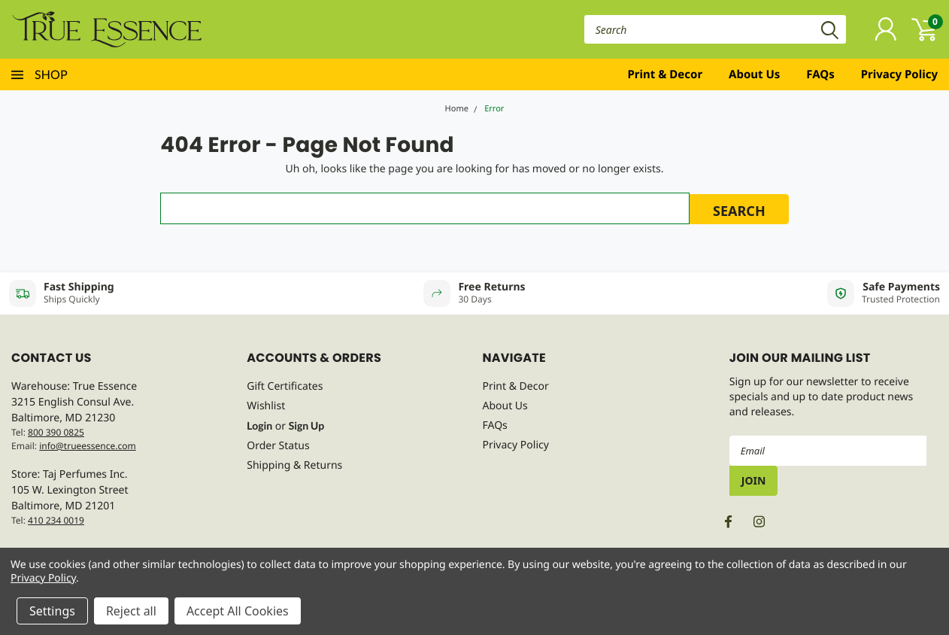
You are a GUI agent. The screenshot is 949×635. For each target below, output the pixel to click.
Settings (52, 611)
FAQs (820, 74)
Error (494, 108)
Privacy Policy (899, 74)
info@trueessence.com (87, 445)
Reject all (131, 611)
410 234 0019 (56, 520)
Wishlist (266, 406)
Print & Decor (665, 74)
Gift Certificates (285, 386)
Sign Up (306, 425)
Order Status (278, 446)
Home (456, 108)
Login (259, 425)
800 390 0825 (56, 432)
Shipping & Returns (294, 465)
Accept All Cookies (237, 611)
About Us (754, 74)
